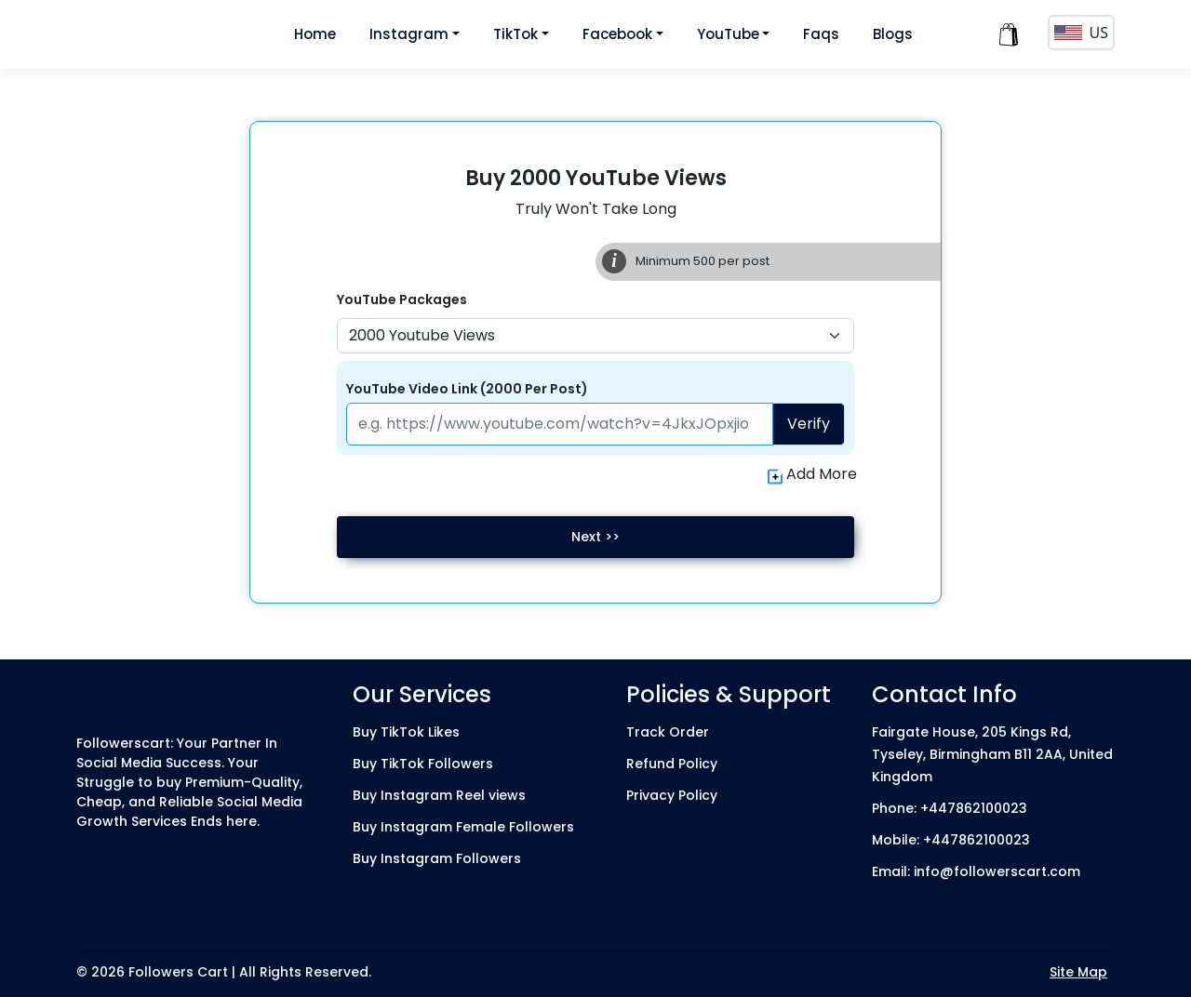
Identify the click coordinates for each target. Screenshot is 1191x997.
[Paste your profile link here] (560, 424)
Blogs (893, 34)
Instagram (408, 34)
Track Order (667, 732)
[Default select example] (596, 335)
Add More (812, 474)
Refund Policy (671, 763)
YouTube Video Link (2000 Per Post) (467, 388)
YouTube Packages (402, 299)
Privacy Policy (671, 795)
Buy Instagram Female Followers (463, 827)
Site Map (1078, 972)
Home (315, 34)
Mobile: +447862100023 (951, 840)
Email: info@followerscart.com (976, 871)
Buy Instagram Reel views (439, 795)
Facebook (617, 34)
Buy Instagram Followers (437, 858)
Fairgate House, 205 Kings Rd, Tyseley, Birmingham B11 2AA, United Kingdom (992, 754)
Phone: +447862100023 (949, 808)
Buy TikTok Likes (406, 732)
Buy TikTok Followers (423, 763)
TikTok (515, 34)
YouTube (728, 34)
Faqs (821, 34)
